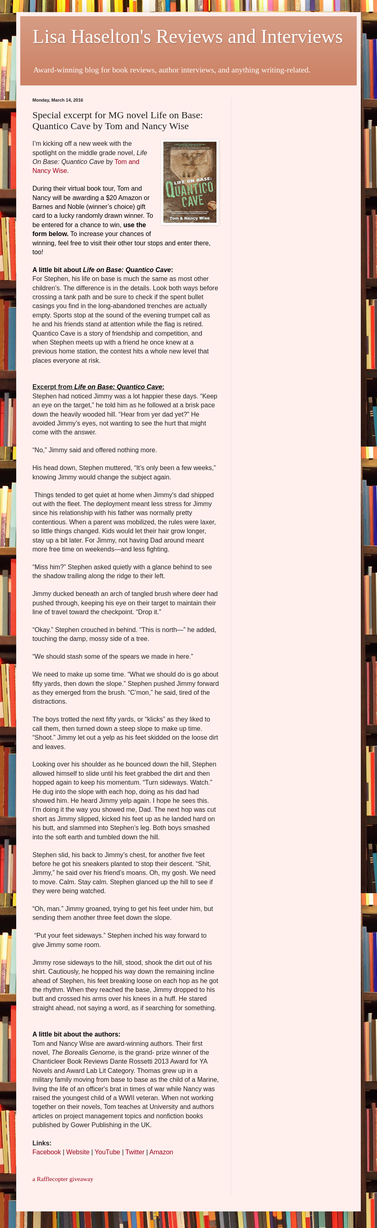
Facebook (46, 1152)
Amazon (162, 1152)
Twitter (134, 1152)
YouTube (107, 1152)
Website (78, 1152)
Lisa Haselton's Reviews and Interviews (187, 36)
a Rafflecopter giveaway (62, 1178)
